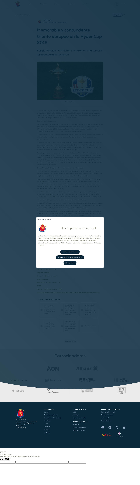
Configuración (70, 262)
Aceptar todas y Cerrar (70, 251)
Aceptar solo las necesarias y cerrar (70, 257)
